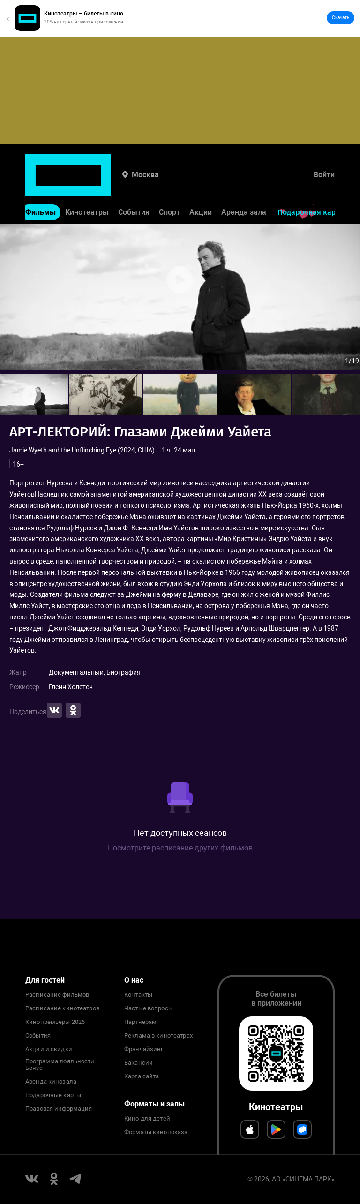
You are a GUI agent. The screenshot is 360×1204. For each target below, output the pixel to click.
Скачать (340, 17)
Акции (200, 185)
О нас (133, 980)
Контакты (138, 995)
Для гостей (45, 980)
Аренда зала (243, 185)
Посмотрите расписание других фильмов (180, 847)
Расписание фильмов (57, 995)
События (134, 185)
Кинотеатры (87, 185)
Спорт (169, 185)
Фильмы (40, 185)
